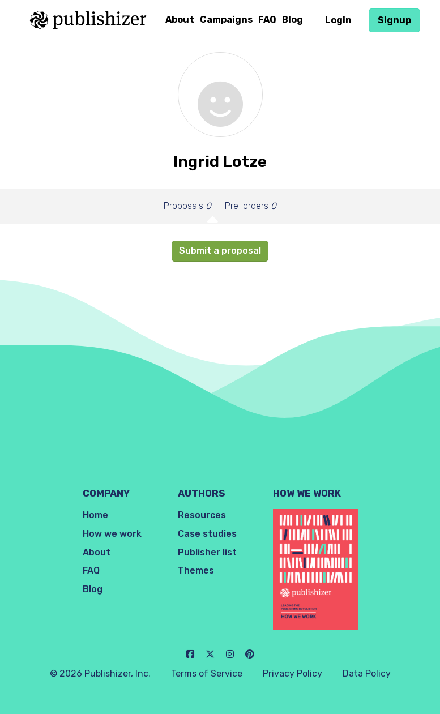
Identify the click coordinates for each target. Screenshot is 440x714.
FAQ (267, 19)
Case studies (207, 533)
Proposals (187, 205)
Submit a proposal (220, 250)
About (179, 19)
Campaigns (226, 19)
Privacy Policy (292, 673)
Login (338, 20)
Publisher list (207, 552)
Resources (202, 515)
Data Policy (367, 673)
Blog (292, 19)
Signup (394, 20)
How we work (112, 533)
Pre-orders (250, 205)
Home (95, 515)
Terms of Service (206, 673)
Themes (196, 570)
